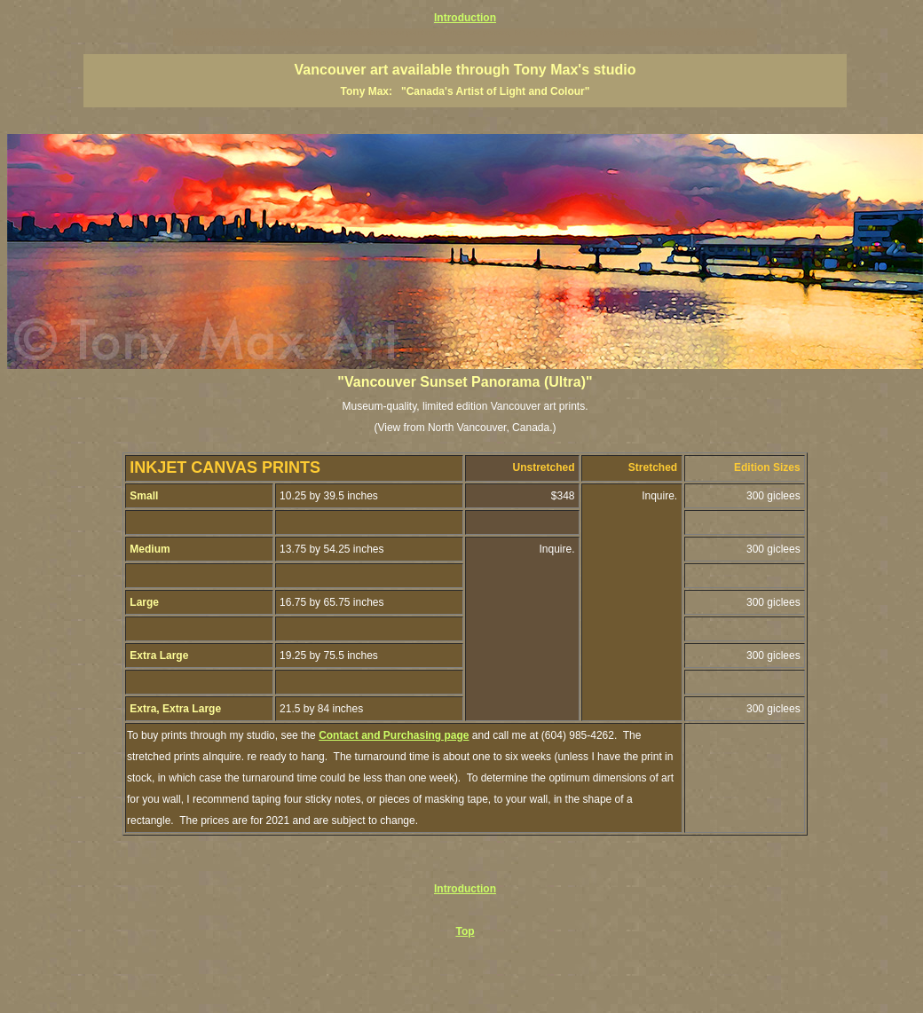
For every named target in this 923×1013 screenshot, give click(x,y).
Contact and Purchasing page (394, 735)
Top (464, 931)
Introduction (465, 18)
